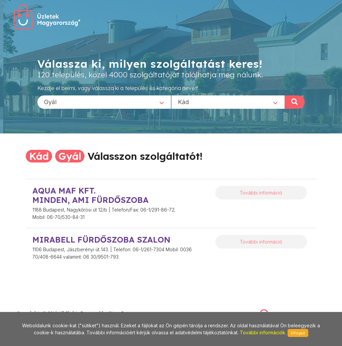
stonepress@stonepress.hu (43, 305)
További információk (262, 332)
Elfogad (298, 333)
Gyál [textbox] (50, 101)
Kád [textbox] (183, 101)
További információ (261, 193)
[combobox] (104, 101)
